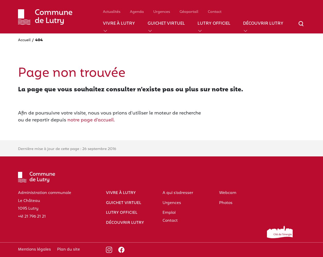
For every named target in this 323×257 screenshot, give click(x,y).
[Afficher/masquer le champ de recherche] (301, 26)
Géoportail (189, 12)
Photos (225, 203)
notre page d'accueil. (91, 120)
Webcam (227, 193)
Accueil (24, 40)
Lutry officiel (214, 24)
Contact (214, 12)
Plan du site (68, 249)
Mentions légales (34, 249)
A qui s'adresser (178, 193)
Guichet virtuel (166, 24)
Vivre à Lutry (119, 24)
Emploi (169, 213)
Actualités (111, 12)
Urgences (161, 12)
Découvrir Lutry (263, 24)
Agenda (137, 12)
